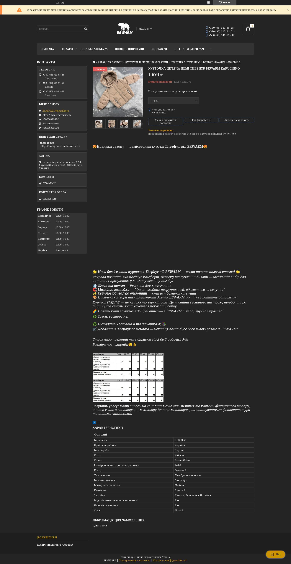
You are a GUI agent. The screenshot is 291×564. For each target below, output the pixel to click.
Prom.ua (166, 557)
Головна (47, 49)
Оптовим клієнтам (189, 49)
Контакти (159, 49)
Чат (276, 554)
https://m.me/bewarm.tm (57, 115)
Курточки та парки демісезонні (146, 61)
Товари (67, 49)
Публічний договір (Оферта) (55, 544)
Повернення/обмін (129, 49)
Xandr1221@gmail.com (55, 110)
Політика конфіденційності (170, 560)
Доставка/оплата (94, 49)
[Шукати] (85, 29)
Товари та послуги (110, 61)
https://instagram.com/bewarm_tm (60, 145)
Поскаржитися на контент (135, 560)
